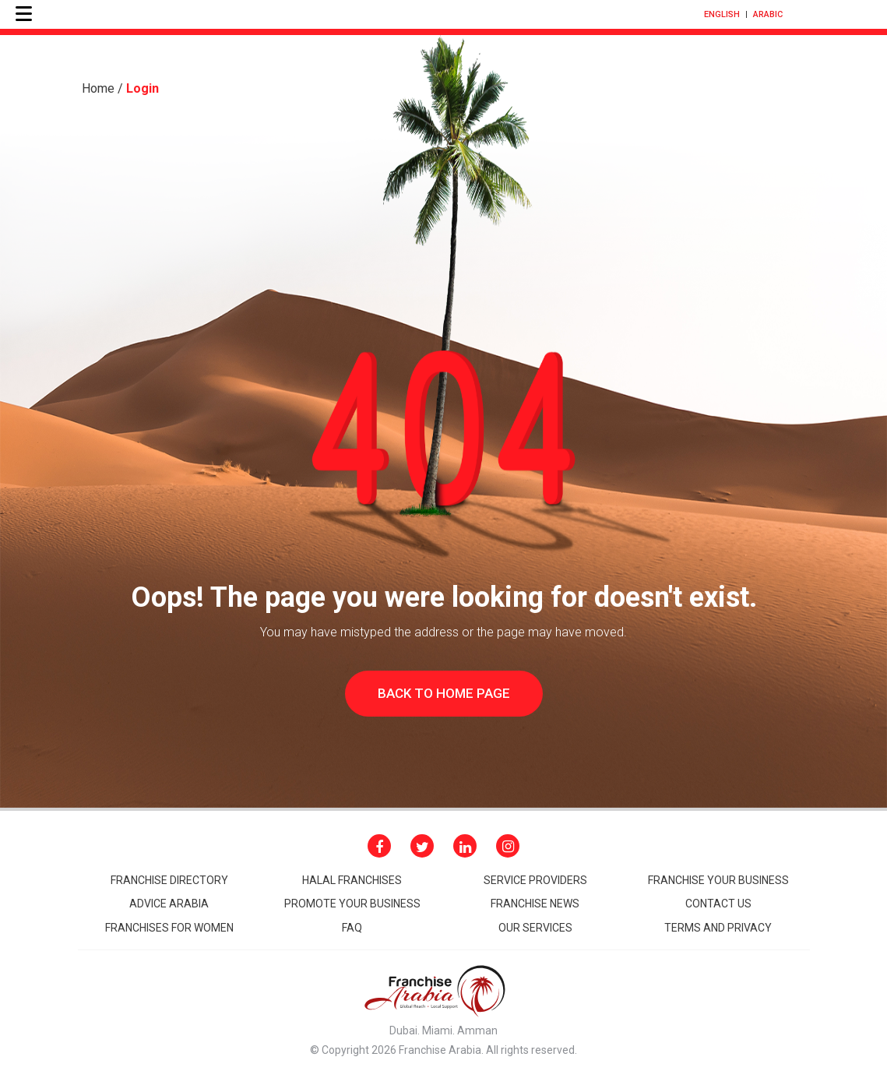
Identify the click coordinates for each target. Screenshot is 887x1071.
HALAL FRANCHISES (352, 880)
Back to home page (444, 693)
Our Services (535, 927)
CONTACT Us (718, 903)
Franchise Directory (169, 880)
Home (98, 88)
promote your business (352, 903)
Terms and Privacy (718, 927)
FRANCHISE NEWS (535, 903)
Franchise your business (718, 880)
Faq (352, 927)
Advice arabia (169, 903)
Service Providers (535, 880)
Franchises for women (169, 927)
